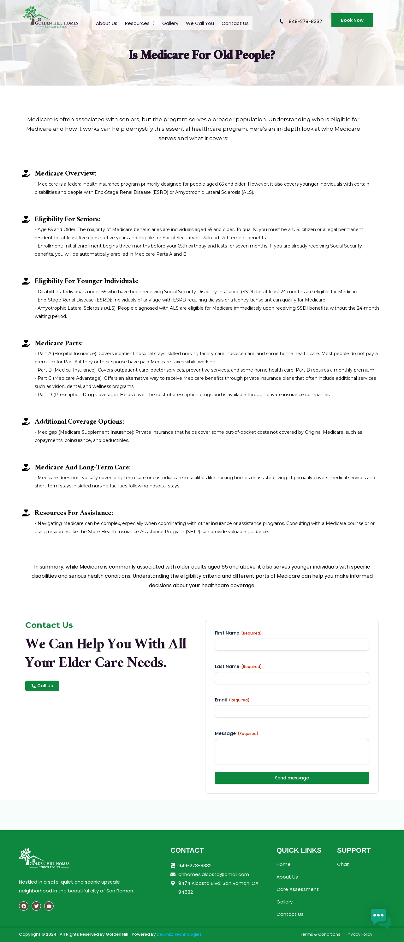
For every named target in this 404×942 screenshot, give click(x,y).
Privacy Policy (359, 934)
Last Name (238, 666)
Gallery (170, 22)
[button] (139, 22)
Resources (139, 22)
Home (283, 864)
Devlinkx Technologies (179, 934)
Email (232, 700)
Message (236, 733)
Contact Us (235, 22)
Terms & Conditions (320, 934)
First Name (238, 633)
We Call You (200, 22)
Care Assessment (297, 889)
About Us (106, 22)
